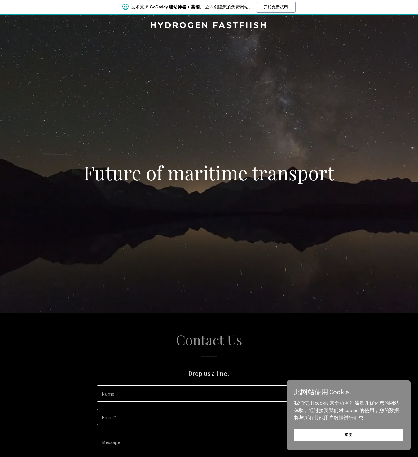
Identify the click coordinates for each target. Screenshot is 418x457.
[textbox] (209, 393)
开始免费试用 (276, 7)
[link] (209, 26)
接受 (349, 434)
